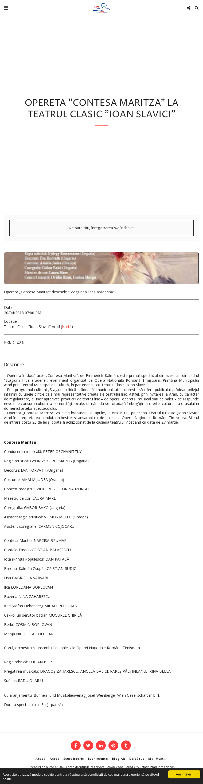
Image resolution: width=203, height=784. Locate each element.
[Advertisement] (101, 174)
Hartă (67, 326)
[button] (5, 7)
